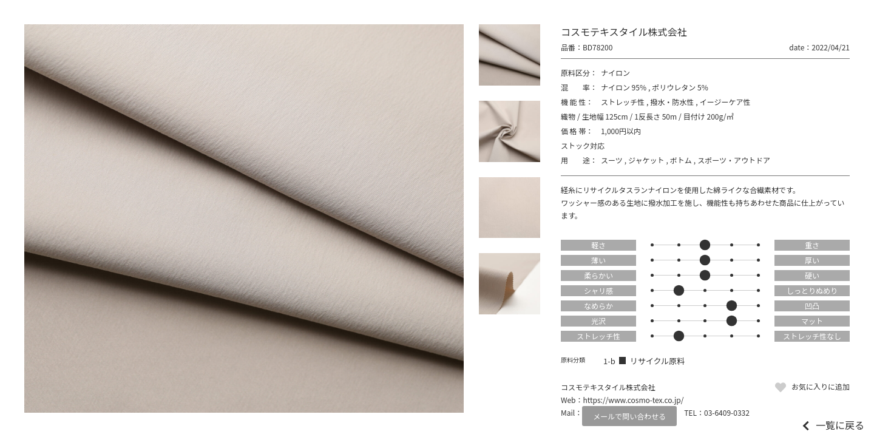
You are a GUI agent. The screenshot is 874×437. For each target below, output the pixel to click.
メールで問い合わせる (629, 416)
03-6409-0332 (727, 412)
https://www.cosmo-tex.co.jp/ (633, 400)
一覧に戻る (840, 425)
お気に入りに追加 (820, 386)
